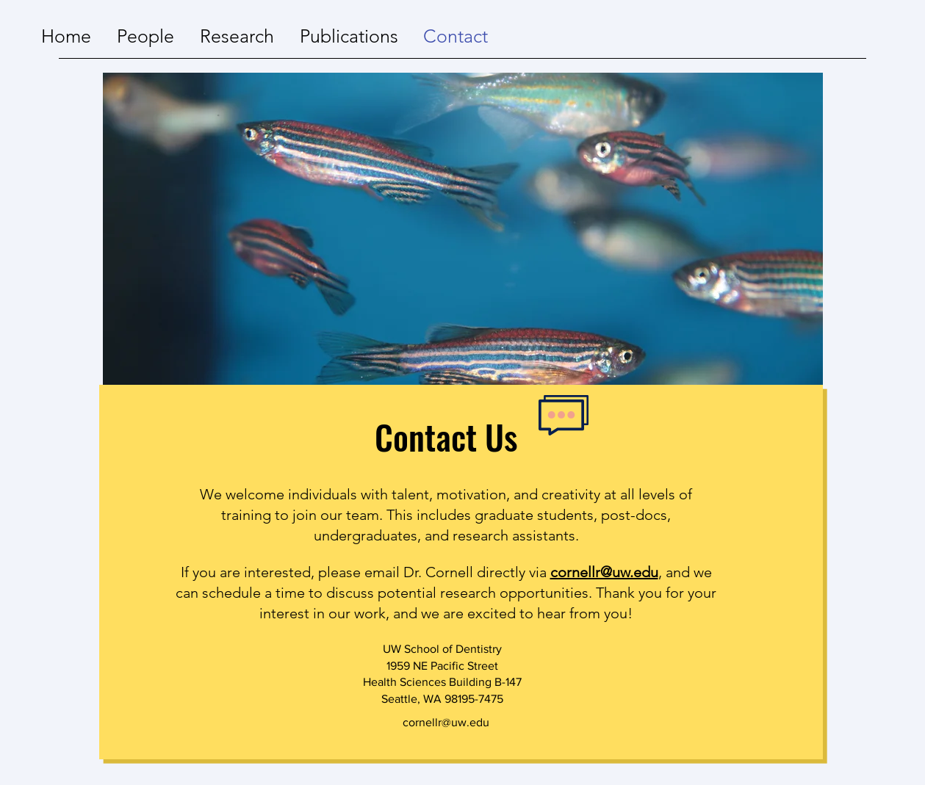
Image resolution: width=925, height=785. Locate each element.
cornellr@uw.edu (604, 572)
